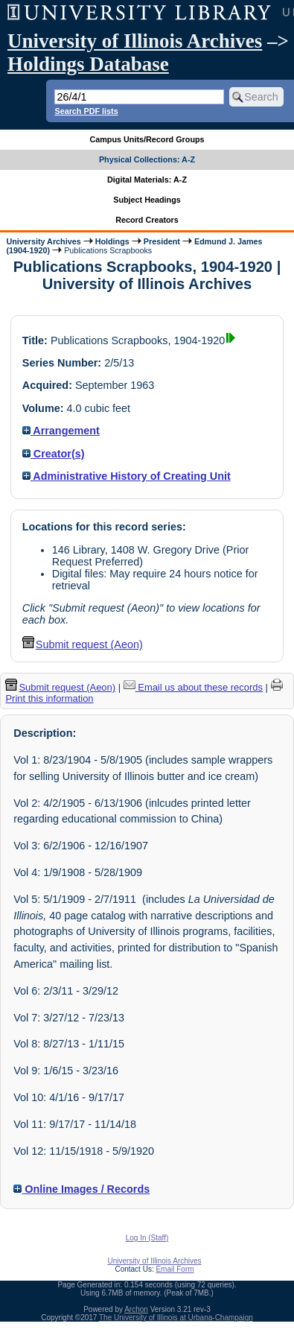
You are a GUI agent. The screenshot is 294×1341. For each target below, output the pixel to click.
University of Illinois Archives (134, 41)
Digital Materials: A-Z (147, 179)
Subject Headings (147, 199)
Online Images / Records (81, 1189)
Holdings (112, 241)
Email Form (175, 1269)
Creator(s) (53, 454)
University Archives (43, 241)
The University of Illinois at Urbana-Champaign (176, 1317)
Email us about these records (193, 687)
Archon (136, 1309)
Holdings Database (88, 64)
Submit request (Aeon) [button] (82, 644)
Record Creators (147, 219)
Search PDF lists (86, 111)
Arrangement (61, 431)
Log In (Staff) (147, 1238)
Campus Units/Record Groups (146, 139)
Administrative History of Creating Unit (126, 476)
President (162, 241)
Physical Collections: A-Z (147, 159)
